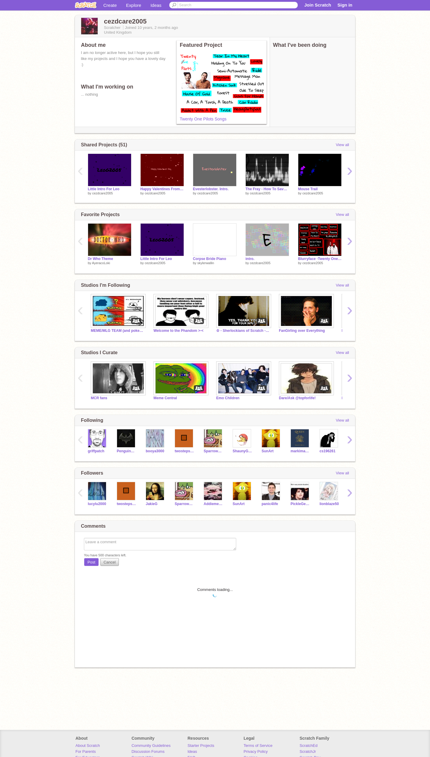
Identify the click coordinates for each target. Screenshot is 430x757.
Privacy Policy (256, 751)
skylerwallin (205, 263)
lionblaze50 (329, 504)
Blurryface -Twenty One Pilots (320, 259)
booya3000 (155, 451)
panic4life (270, 504)
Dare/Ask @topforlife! (297, 398)
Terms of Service (258, 745)
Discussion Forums (148, 751)
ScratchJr (308, 751)
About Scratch (88, 745)
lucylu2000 (97, 504)
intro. (249, 259)
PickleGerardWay (301, 504)
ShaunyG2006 (243, 451)
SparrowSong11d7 (214, 451)
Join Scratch (317, 4)
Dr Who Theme (100, 259)
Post (91, 562)
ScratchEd (308, 745)
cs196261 (327, 451)
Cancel (110, 562)
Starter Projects (201, 745)
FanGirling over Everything (302, 331)
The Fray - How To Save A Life (267, 189)
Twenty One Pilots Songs (203, 119)
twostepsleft (185, 451)
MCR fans (99, 398)
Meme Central (165, 398)
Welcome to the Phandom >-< (178, 331)
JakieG (151, 504)
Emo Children (227, 398)
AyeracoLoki (101, 263)
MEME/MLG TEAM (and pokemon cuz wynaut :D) (118, 331)
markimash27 (301, 451)
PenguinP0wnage (127, 451)
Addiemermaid (214, 504)
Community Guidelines (151, 745)
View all (342, 145)
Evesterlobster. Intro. (210, 189)
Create (110, 5)
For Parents (86, 751)
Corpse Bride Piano (209, 259)
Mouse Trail (308, 189)
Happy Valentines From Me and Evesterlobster (162, 189)
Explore (133, 5)
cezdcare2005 (102, 193)
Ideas (156, 5)
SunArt (268, 451)
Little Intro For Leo (103, 189)
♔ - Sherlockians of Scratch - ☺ (243, 331)
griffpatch (96, 451)
